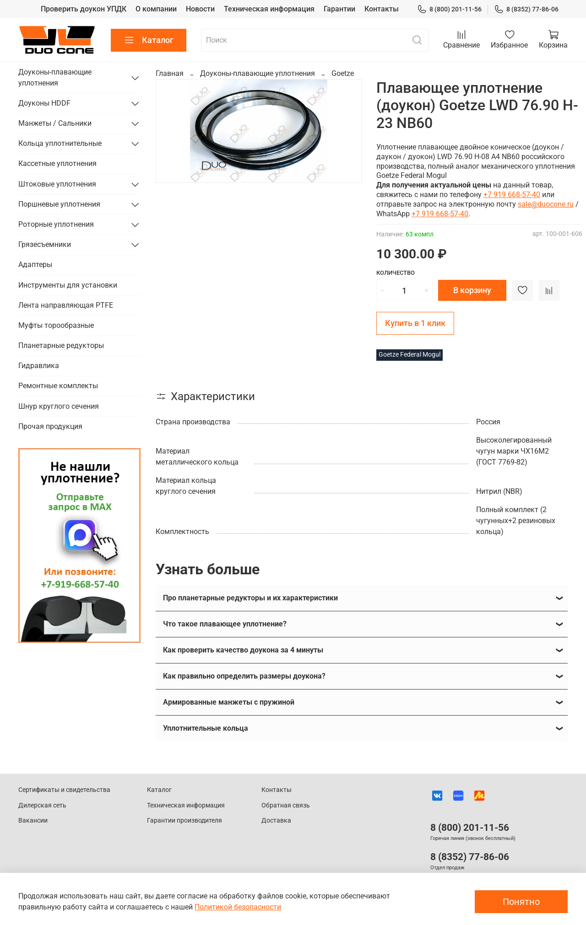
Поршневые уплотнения (59, 204)
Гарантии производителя (184, 820)
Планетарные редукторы (61, 345)
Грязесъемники (44, 244)
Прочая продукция (50, 426)
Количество (395, 272)
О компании (156, 9)
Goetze (342, 73)
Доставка (276, 820)
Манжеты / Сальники (55, 123)
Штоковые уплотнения (57, 184)
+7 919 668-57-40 (511, 194)
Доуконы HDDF (44, 103)
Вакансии (33, 820)
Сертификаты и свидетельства (64, 790)
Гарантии (339, 9)
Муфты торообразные (56, 325)
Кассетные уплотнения (57, 163)
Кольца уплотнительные (60, 143)
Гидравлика (38, 365)
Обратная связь (285, 805)
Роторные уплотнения (56, 224)
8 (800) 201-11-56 (449, 9)
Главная (170, 73)
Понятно (521, 901)
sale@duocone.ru (546, 204)
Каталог (149, 40)
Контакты (381, 9)
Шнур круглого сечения (58, 406)
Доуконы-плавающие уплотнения (257, 73)
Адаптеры (35, 264)
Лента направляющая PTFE (65, 305)
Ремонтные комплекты (58, 385)
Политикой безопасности (238, 907)
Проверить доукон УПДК (83, 9)
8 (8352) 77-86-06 (526, 9)
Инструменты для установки (67, 285)
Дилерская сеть (42, 805)
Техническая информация (269, 9)
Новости (200, 9)
